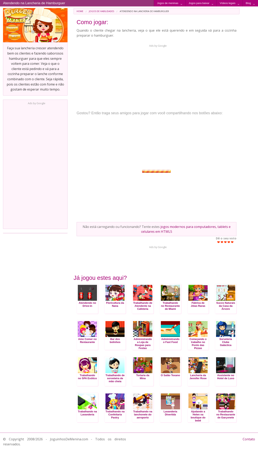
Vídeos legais (227, 3)
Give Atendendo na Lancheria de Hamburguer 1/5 (218, 242)
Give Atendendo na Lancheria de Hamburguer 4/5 (229, 242)
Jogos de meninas (167, 3)
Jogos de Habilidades (101, 11)
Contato (249, 439)
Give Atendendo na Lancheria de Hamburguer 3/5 (225, 242)
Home (80, 11)
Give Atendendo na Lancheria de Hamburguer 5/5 (232, 242)
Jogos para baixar (199, 3)
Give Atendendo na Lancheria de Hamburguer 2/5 (222, 242)
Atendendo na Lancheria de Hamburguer (34, 3)
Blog (248, 3)
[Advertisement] (35, 165)
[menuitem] (80, 11)
